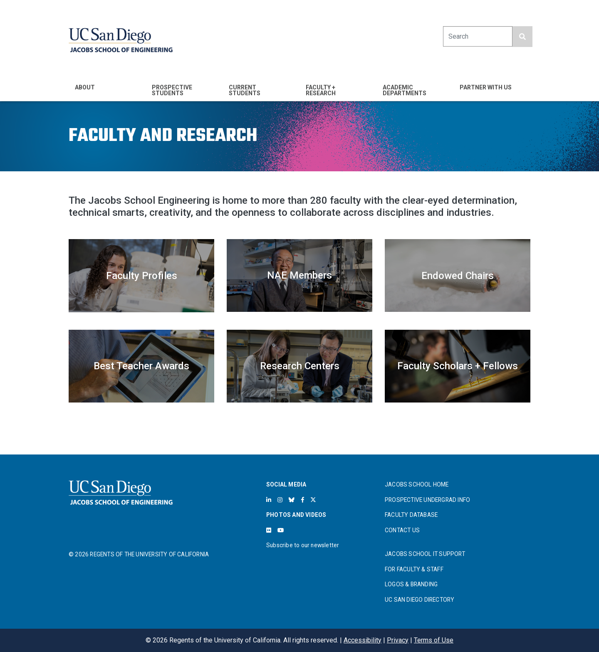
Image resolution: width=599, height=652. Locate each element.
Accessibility (362, 640)
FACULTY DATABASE (411, 514)
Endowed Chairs (457, 276)
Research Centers (299, 366)
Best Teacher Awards (141, 366)
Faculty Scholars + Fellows (457, 366)
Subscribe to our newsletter (302, 545)
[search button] (522, 36)
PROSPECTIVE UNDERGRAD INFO (427, 499)
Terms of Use (433, 640)
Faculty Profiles (141, 276)
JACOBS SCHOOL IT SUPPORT (425, 554)
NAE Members (299, 275)
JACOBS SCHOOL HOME (417, 484)
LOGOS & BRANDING (411, 584)
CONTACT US (402, 530)
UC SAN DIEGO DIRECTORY (419, 599)
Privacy (397, 640)
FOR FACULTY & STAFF (414, 569)
